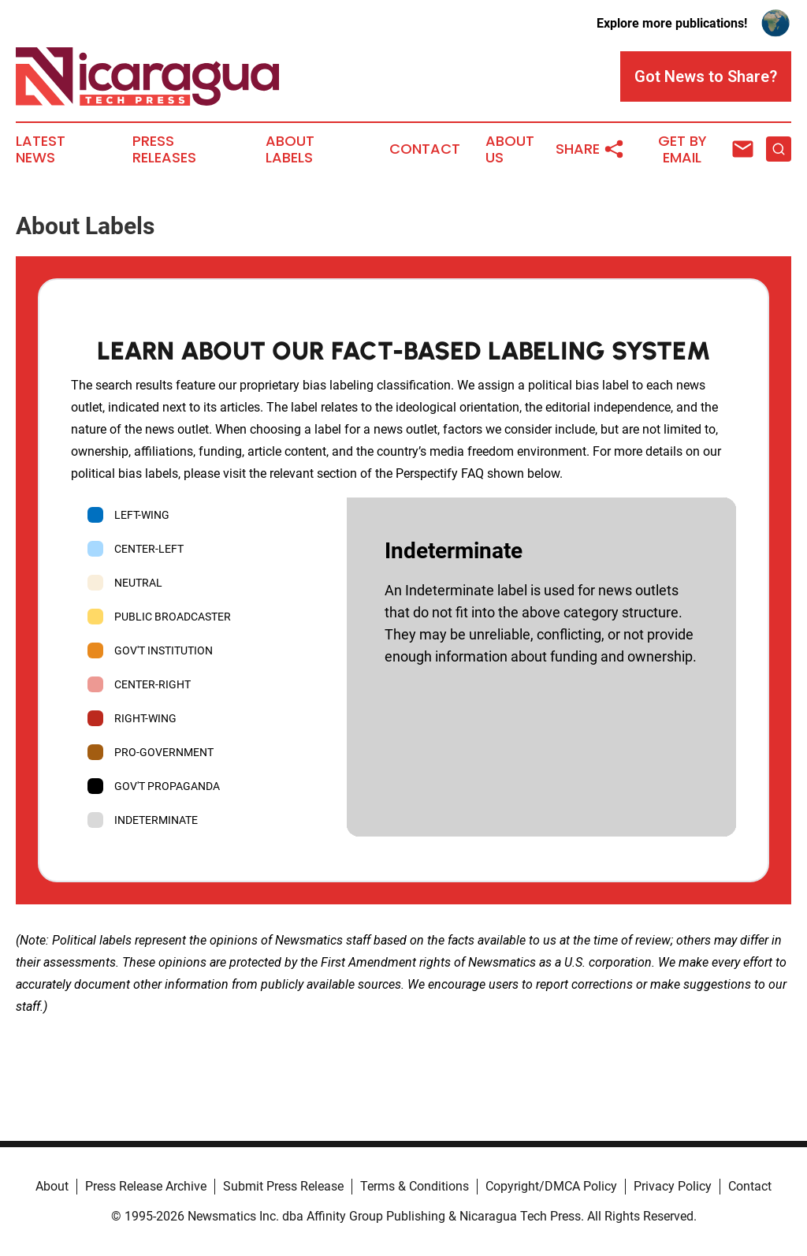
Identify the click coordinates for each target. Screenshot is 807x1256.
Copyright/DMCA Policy (551, 1186)
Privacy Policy (673, 1186)
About (52, 1186)
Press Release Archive (145, 1186)
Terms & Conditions (414, 1186)
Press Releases (164, 149)
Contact (424, 149)
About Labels (290, 149)
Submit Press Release (283, 1186)
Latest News (40, 149)
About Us (509, 149)
